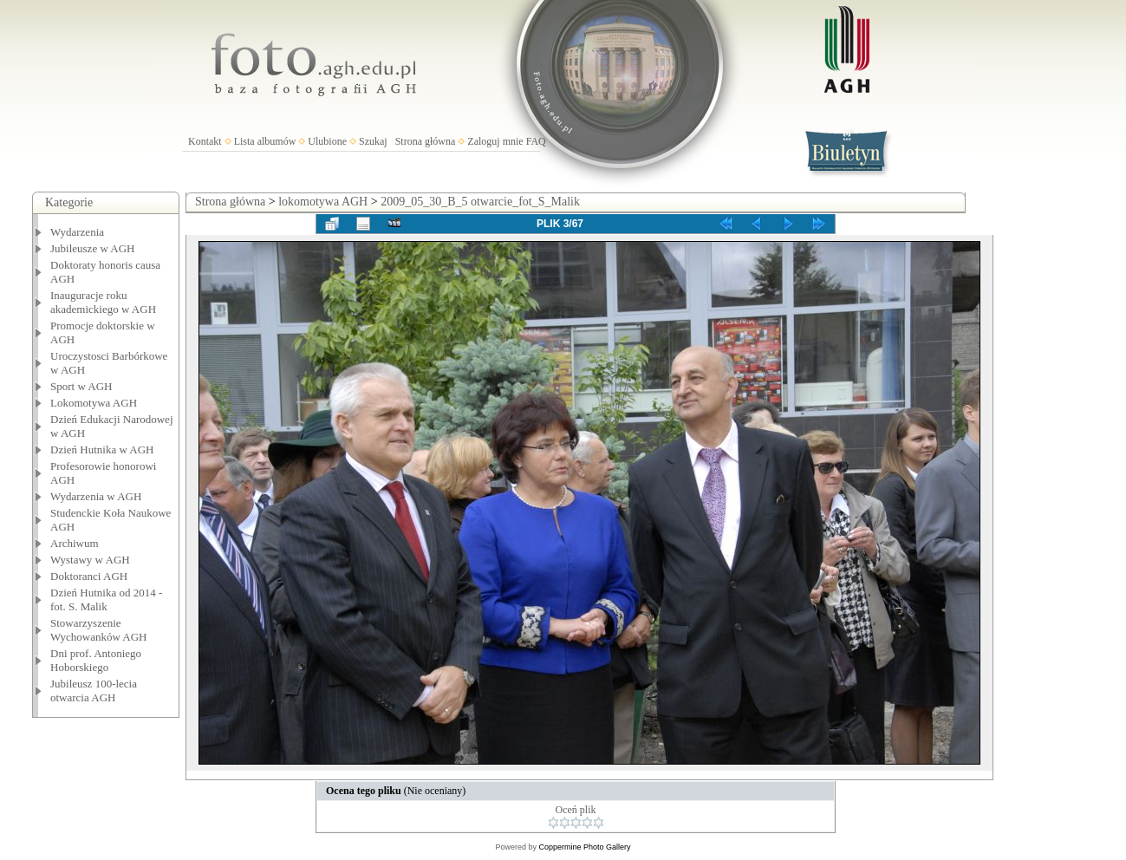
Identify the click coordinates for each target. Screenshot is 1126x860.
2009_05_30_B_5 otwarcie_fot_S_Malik (480, 201)
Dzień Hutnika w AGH (102, 449)
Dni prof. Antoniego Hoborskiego (95, 660)
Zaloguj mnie (495, 141)
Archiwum (74, 543)
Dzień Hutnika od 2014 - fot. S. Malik (106, 599)
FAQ (536, 141)
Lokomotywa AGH (93, 402)
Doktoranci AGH (88, 576)
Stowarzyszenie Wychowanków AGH (98, 629)
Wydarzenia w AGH (95, 496)
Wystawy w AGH (90, 559)
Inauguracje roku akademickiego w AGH (103, 302)
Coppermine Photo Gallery (584, 847)
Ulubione (327, 141)
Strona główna (425, 141)
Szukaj (373, 141)
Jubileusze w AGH (92, 248)
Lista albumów (265, 141)
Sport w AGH (81, 386)
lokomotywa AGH (323, 201)
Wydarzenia (77, 231)
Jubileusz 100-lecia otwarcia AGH (93, 690)
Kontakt (205, 141)
